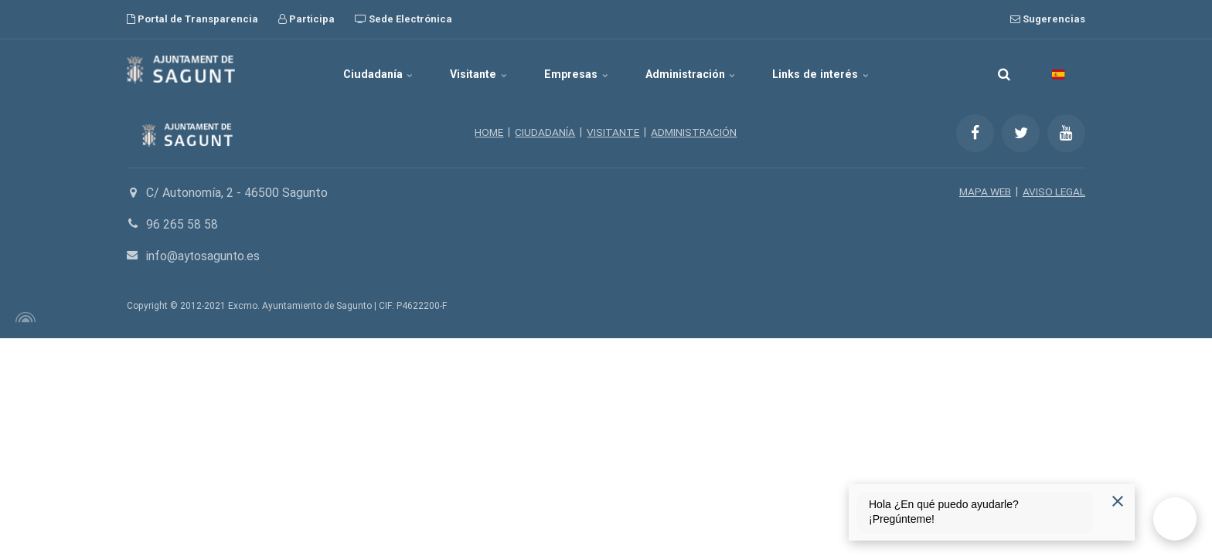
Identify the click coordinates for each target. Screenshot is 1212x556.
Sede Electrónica (403, 19)
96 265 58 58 (182, 224)
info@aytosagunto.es (204, 256)
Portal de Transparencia (192, 19)
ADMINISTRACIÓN (695, 132)
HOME (488, 132)
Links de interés (837, 69)
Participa (306, 19)
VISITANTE (613, 132)
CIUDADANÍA (545, 132)
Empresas (577, 69)
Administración (699, 69)
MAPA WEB (983, 191)
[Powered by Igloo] (23, 317)
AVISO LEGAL (1053, 191)
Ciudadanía (363, 69)
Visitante (472, 69)
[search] (1004, 69)
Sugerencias (1047, 19)
